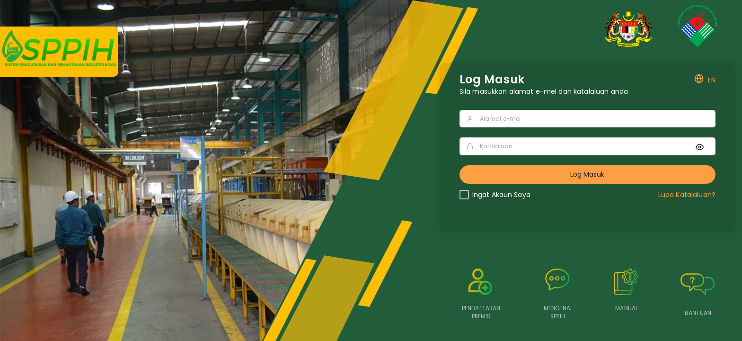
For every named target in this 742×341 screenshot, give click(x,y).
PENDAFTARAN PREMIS (481, 312)
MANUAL (626, 308)
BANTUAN (698, 313)
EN (705, 80)
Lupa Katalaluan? (687, 194)
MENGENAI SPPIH (558, 312)
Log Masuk (587, 174)
